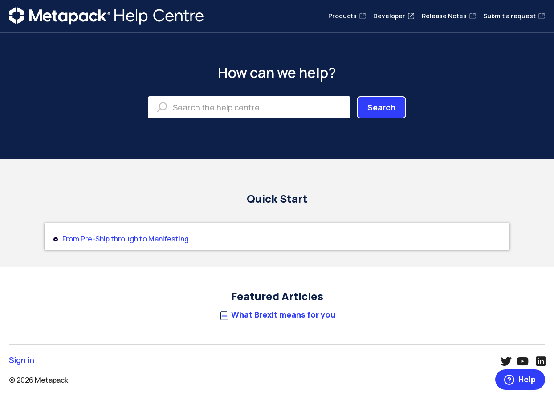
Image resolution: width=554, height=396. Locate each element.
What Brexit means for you (283, 315)
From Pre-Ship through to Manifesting (125, 239)
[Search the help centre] (249, 107)
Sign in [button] (21, 360)
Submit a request (514, 16)
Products (347, 16)
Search (381, 107)
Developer (394, 16)
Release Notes (449, 16)
